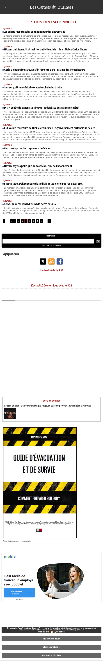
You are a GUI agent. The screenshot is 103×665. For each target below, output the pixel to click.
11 (48, 228)
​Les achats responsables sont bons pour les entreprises (34, 32)
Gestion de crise (51, 408)
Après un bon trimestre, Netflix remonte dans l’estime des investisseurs (44, 72)
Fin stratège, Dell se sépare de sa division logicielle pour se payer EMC (43, 191)
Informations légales (51, 653)
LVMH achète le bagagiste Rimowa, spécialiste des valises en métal (41, 110)
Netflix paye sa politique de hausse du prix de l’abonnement (38, 171)
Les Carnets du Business (51, 7)
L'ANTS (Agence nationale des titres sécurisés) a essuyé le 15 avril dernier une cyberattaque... (57, 416)
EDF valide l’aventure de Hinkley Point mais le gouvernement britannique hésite (49, 130)
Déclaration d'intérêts (51, 661)
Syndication (59, 639)
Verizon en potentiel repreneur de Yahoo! (27, 153)
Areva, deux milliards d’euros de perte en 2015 (30, 211)
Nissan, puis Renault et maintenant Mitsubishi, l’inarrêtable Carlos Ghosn (45, 49)
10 (36, 228)
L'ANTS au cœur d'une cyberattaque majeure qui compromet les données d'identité (44, 413)
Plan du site (44, 639)
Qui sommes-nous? (51, 646)
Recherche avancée (51, 253)
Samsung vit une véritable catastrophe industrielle (33, 90)
